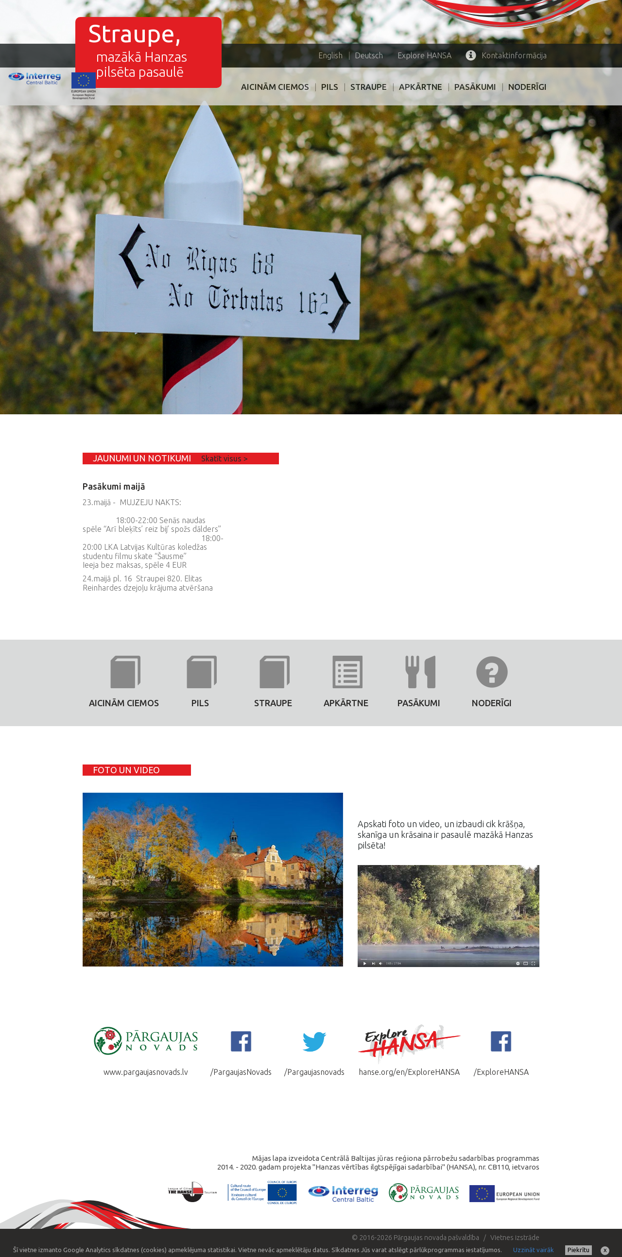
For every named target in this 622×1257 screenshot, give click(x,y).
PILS (329, 86)
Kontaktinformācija (506, 55)
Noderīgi (527, 86)
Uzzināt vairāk (533, 1249)
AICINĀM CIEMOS (275, 86)
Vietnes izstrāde (514, 1237)
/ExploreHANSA (501, 1049)
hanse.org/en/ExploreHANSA (409, 1049)
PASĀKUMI (475, 86)
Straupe (368, 86)
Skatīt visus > (224, 458)
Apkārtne (420, 86)
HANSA (424, 55)
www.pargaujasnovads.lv (146, 1049)
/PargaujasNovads (241, 1049)
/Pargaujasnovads (314, 1049)
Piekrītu (578, 1249)
